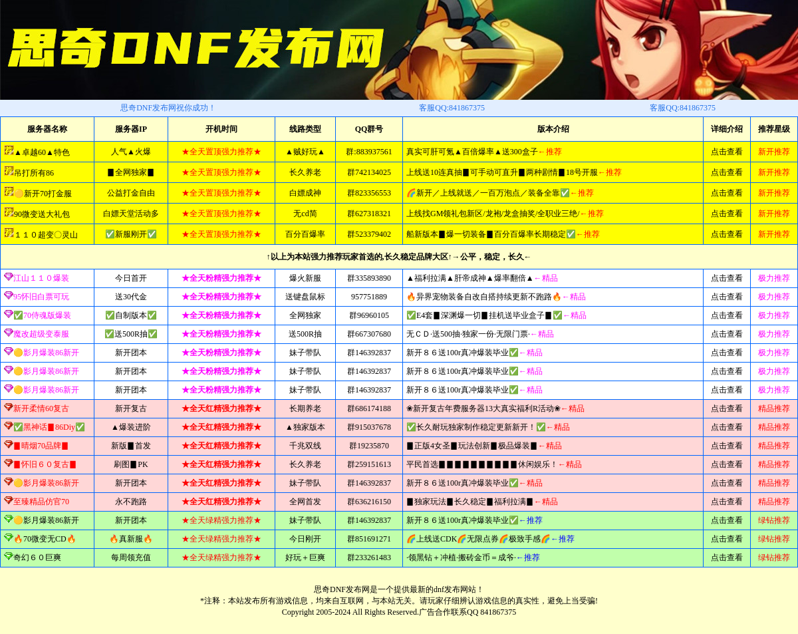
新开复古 (131, 408)
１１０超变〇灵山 (46, 234)
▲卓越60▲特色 (42, 152)
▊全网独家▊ (131, 172)
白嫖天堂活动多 (131, 213)
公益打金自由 (131, 193)
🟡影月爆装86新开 (46, 520)
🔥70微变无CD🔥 (44, 539)
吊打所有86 (34, 173)
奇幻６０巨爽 (37, 557)
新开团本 (131, 352)
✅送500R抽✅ (131, 334)
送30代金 (131, 296)
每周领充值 (131, 557)
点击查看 (727, 151)
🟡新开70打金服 (43, 193)
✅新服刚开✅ (131, 234)
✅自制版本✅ (131, 315)
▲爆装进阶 (131, 427)
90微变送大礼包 (42, 214)
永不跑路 (131, 501)
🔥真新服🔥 (131, 539)
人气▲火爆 (131, 151)
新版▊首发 (131, 445)
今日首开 (131, 278)
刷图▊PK (131, 464)
